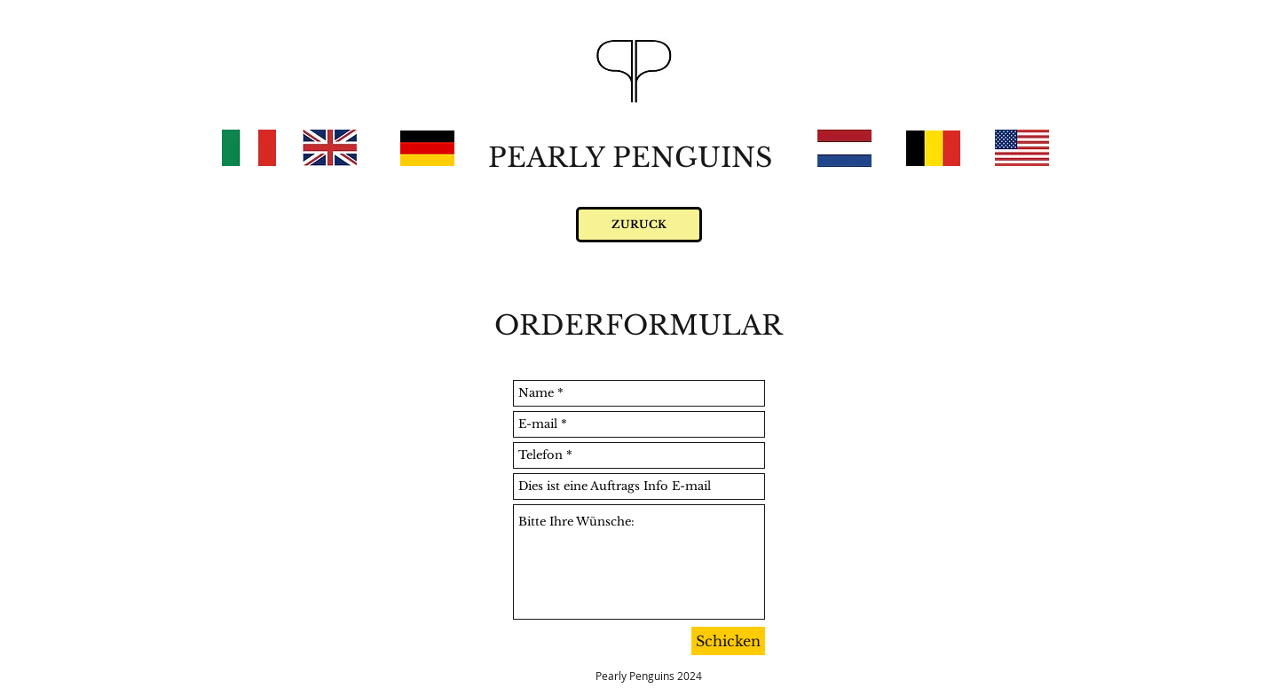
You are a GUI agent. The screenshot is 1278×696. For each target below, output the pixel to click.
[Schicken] (728, 641)
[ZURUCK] (639, 224)
